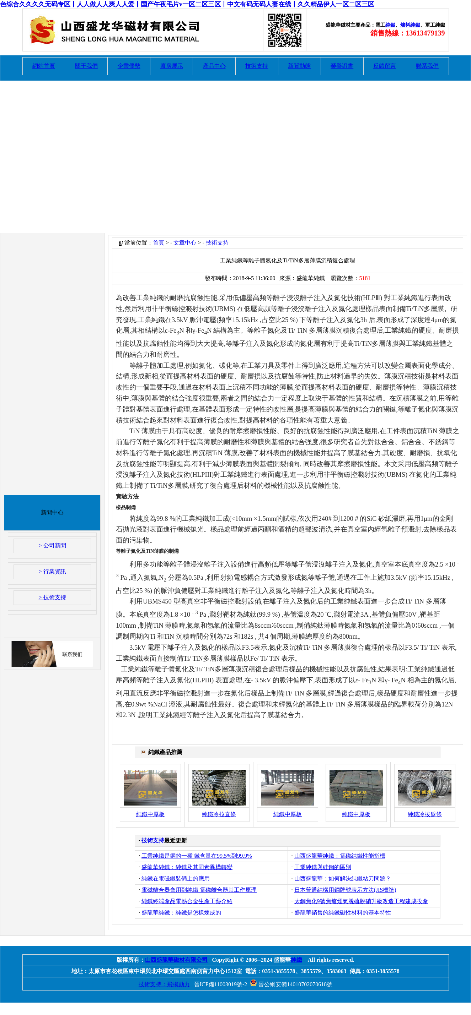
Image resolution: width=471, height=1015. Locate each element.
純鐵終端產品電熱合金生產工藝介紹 (186, 901)
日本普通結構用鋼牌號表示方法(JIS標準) (345, 890)
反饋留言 (384, 66)
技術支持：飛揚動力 (164, 984)
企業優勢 (129, 66)
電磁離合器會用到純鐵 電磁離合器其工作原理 (199, 890)
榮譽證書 (342, 66)
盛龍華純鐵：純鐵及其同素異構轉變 (186, 867)
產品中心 (214, 66)
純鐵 (390, 25)
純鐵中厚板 (150, 814)
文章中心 (184, 243)
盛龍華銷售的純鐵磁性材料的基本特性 (342, 913)
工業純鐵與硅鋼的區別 (322, 867)
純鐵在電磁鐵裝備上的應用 (175, 878)
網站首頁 (43, 66)
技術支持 (256, 66)
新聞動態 (299, 66)
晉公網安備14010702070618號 (291, 984)
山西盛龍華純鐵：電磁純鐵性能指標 (339, 856)
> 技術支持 (52, 597)
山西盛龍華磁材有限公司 (176, 960)
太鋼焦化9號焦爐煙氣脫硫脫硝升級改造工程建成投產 (361, 901)
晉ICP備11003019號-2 (220, 984)
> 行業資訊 (52, 571)
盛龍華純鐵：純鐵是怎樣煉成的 (181, 913)
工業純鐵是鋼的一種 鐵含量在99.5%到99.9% (196, 856)
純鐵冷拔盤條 (425, 814)
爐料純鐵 (410, 25)
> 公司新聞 (52, 545)
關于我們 (86, 66)
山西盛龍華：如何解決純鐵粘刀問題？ (342, 878)
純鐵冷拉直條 (219, 814)
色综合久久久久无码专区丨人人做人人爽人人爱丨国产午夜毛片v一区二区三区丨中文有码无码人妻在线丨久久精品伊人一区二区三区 (187, 4)
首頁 (158, 243)
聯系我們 (427, 66)
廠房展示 (171, 66)
